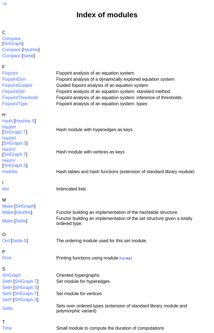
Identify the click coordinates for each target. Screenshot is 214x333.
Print (6, 258)
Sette (28, 55)
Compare (11, 38)
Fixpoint (10, 73)
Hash (7, 121)
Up (5, 3)
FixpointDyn (14, 79)
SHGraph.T (14, 132)
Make (7, 206)
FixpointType (15, 103)
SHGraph (12, 43)
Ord (6, 240)
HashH (9, 127)
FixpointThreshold (20, 97)
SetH (7, 281)
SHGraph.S (14, 143)
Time (7, 328)
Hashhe (30, 49)
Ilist (5, 189)
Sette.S (19, 240)
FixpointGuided (17, 85)
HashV (9, 149)
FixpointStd (13, 91)
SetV (7, 293)
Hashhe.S (25, 121)
